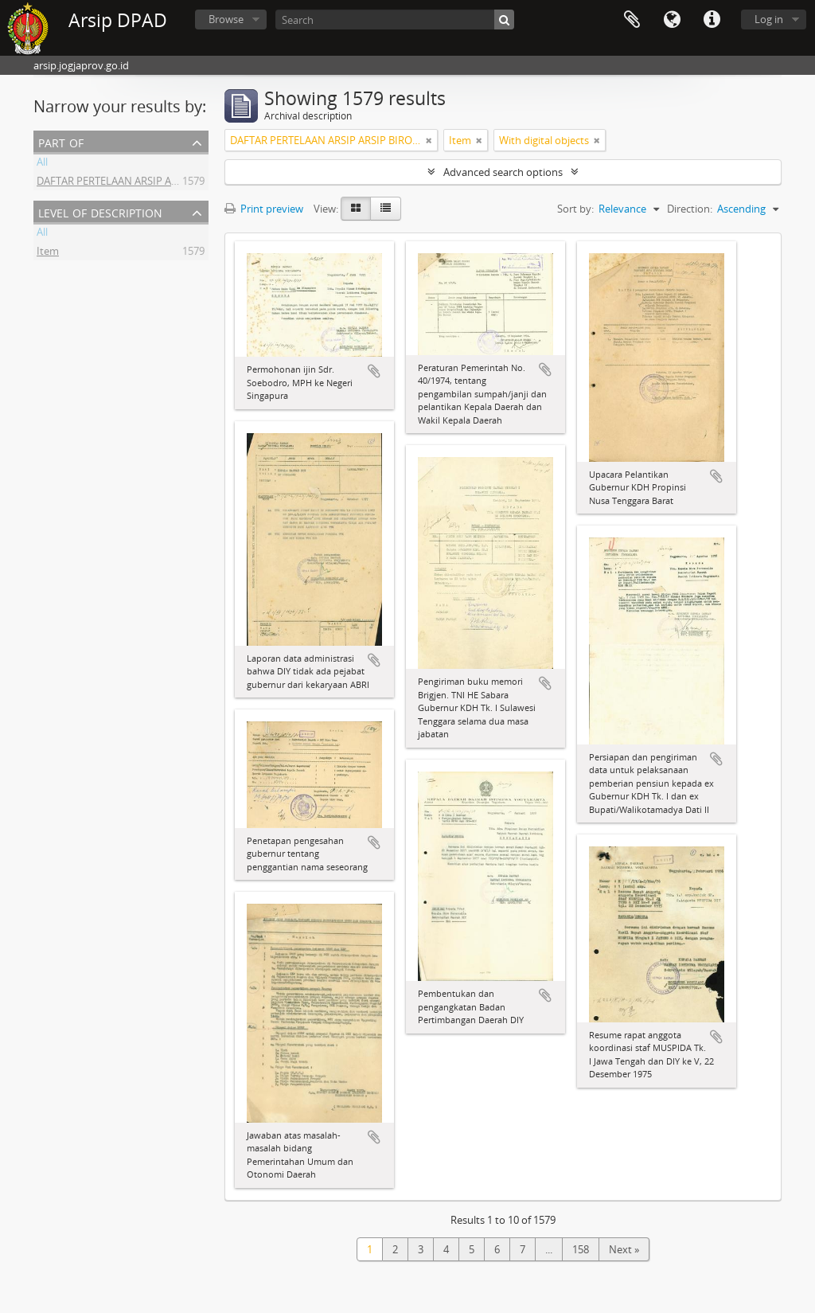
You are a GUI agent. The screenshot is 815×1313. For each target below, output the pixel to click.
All (42, 164)
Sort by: (575, 208)
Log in (769, 19)
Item (48, 253)
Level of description (100, 211)
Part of (61, 141)
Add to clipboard (374, 371)
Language (672, 20)
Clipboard (632, 20)
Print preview (263, 208)
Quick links (711, 20)
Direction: (689, 208)
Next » (624, 1249)
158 (580, 1249)
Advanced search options (503, 172)
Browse (226, 19)
